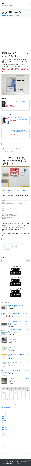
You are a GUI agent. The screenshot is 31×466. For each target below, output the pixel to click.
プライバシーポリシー (12, 461)
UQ (22, 243)
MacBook (3, 420)
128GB (4, 243)
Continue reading (6, 144)
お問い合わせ (22, 461)
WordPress (4, 429)
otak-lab (4, 3)
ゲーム (3, 435)
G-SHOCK (3, 414)
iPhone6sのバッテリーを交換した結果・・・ (15, 54)
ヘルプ (3, 461)
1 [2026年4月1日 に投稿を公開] (11, 390)
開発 (2, 448)
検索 (2, 257)
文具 (2, 444)
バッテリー (5, 151)
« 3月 (15, 404)
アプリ (3, 431)
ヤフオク (3, 440)
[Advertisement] (15, 33)
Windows (3, 427)
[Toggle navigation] (27, 4)
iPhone (11, 148)
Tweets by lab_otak (5, 407)
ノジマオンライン (10, 190)
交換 (12, 151)
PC (2, 425)
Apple (10, 243)
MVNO (3, 422)
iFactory (5, 148)
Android (3, 412)
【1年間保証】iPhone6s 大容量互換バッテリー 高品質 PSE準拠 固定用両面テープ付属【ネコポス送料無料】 (19, 131)
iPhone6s (18, 148)
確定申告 (3, 446)
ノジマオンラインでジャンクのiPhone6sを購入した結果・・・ (15, 160)
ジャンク (5, 246)
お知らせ (3, 433)
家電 (2, 442)
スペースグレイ (13, 246)
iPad (2, 416)
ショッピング (4, 438)
